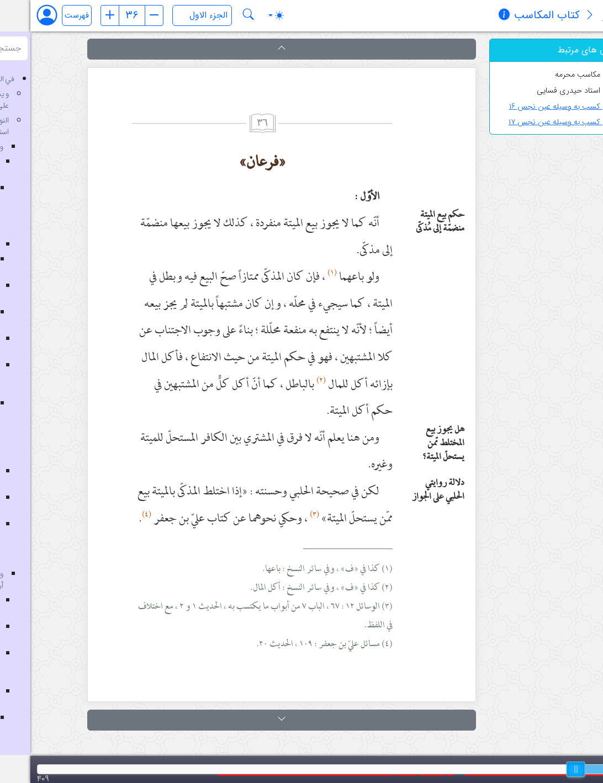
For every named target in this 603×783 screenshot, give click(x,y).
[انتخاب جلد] (172, 15)
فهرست (46, 15)
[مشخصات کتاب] (473, 16)
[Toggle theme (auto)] (245, 15)
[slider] (545, 769)
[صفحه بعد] (123, 15)
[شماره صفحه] (101, 15)
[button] (251, 49)
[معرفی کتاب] (559, 16)
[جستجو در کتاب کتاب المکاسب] (218, 15)
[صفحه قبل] (79, 15)
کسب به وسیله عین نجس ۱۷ (532, 122)
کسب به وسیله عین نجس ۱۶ (533, 106)
